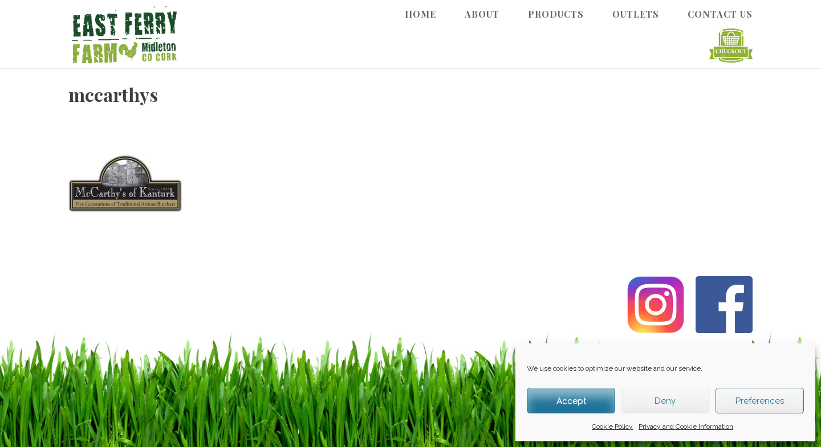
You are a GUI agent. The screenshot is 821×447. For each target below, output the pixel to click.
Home (420, 14)
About (482, 14)
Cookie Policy (612, 426)
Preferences (759, 401)
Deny (665, 401)
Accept (571, 401)
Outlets (635, 14)
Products (556, 14)
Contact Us (720, 14)
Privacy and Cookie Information (686, 426)
